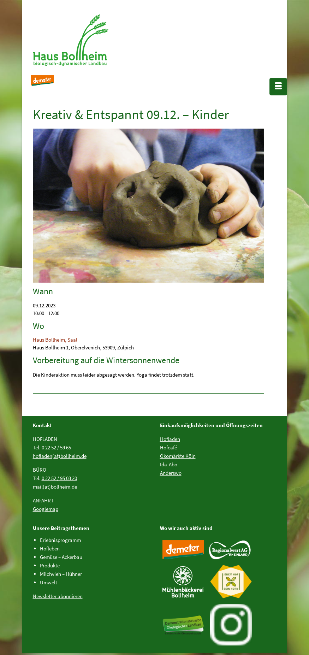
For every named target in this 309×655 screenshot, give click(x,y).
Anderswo (171, 473)
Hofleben (50, 548)
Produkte (50, 565)
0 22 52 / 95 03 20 (59, 478)
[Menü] (278, 86)
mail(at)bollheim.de (55, 486)
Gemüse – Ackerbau (61, 557)
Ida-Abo (168, 464)
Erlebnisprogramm (60, 540)
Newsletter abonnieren (58, 596)
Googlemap (45, 509)
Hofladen (170, 439)
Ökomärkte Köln (178, 456)
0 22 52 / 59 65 (56, 447)
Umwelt (48, 582)
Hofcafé (168, 447)
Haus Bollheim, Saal (55, 339)
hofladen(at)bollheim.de (60, 456)
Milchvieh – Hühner (61, 574)
